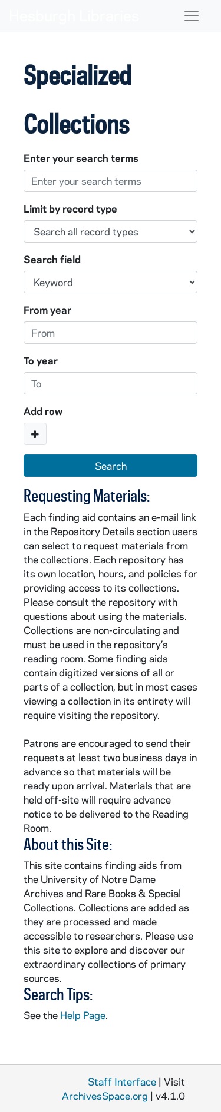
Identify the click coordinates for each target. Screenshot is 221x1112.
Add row (43, 410)
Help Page (82, 1014)
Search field (52, 259)
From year (47, 309)
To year (41, 360)
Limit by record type (70, 208)
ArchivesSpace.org (105, 1095)
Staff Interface (122, 1081)
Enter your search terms (81, 157)
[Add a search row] (35, 434)
